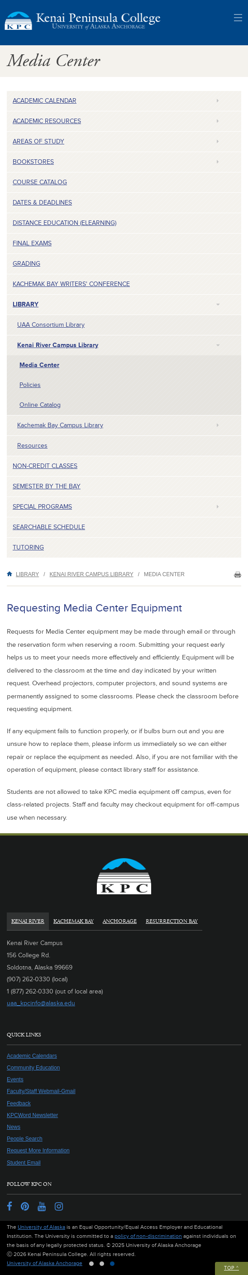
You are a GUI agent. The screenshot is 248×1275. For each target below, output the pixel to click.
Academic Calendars (32, 1056)
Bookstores (33, 162)
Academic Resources (47, 121)
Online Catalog (40, 405)
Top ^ (231, 1268)
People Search (25, 1139)
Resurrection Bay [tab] (172, 921)
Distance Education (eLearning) (64, 223)
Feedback (19, 1103)
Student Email (24, 1163)
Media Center (39, 365)
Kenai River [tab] (27, 921)
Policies (30, 385)
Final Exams (32, 243)
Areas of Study (38, 141)
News (13, 1127)
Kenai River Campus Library (57, 345)
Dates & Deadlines (42, 202)
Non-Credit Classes (45, 466)
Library (25, 304)
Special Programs (42, 507)
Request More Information (38, 1150)
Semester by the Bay (47, 486)
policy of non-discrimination (148, 1236)
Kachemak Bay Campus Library (60, 425)
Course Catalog (40, 182)
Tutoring (28, 547)
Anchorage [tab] (120, 921)
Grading (26, 263)
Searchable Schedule (49, 527)
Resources (32, 445)
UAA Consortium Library (51, 325)
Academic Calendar (44, 101)
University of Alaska (41, 1227)
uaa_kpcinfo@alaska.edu (41, 1003)
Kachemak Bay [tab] (73, 921)
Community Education (33, 1068)
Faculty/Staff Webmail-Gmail (41, 1091)
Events (15, 1079)
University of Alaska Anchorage (44, 1263)
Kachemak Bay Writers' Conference (71, 284)
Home (11, 573)
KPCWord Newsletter (32, 1115)
